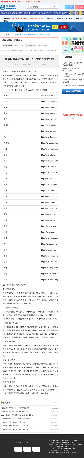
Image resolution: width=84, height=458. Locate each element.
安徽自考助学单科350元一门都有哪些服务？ (15, 408)
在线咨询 (70, 7)
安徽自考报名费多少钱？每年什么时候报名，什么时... (18, 426)
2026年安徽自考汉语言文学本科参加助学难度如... (17, 415)
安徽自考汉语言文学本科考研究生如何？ (14, 422)
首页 (7, 34)
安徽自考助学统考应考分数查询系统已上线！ (15, 411)
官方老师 (80, 7)
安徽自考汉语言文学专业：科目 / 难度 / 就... (15, 429)
